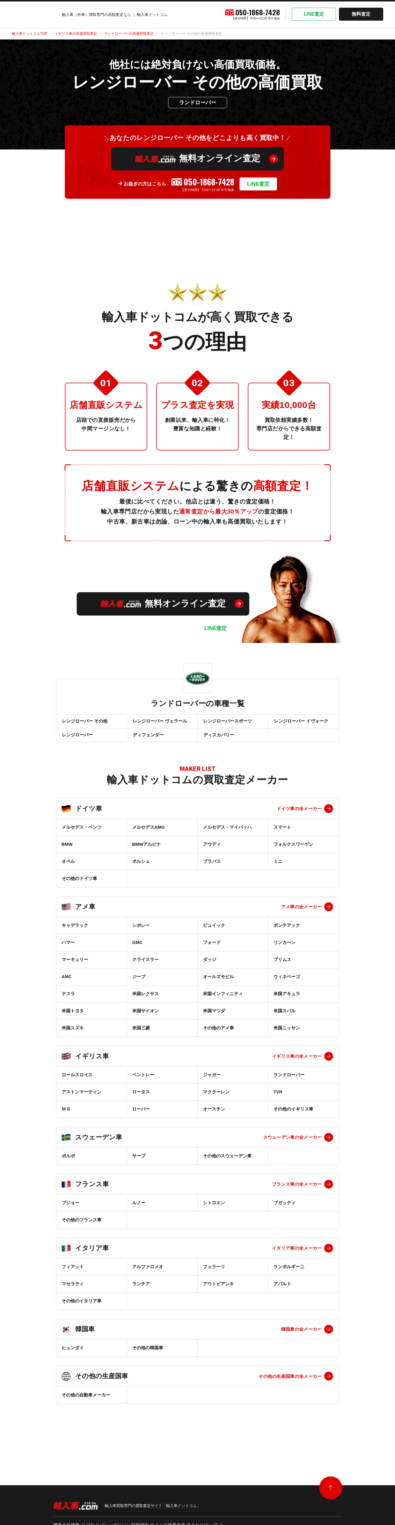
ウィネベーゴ (286, 983)
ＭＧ (66, 1115)
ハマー (68, 949)
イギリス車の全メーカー (297, 1062)
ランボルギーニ (288, 1273)
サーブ (138, 1162)
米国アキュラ (286, 1000)
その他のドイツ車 (79, 885)
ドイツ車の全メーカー (299, 815)
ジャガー (212, 1081)
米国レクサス (145, 1000)
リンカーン (284, 949)
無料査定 (361, 14)
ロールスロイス (77, 1081)
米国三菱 (141, 1034)
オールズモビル (218, 983)
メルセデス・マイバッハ (227, 833)
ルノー (138, 1209)
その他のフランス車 (81, 1226)
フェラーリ (214, 1273)
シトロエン (214, 1209)
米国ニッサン (286, 1034)
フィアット (73, 1273)
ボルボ (68, 1162)
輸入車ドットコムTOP (29, 34)
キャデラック (75, 932)
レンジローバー (77, 739)
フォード (212, 949)
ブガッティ (284, 1209)
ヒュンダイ (73, 1354)
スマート (282, 833)
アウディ (212, 850)
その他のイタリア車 (81, 1307)
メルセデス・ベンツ (81, 833)
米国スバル (284, 1017)
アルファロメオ (147, 1273)
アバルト (282, 1290)
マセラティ (73, 1290)
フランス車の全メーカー (297, 1190)
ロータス (141, 1098)
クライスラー (145, 966)
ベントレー (143, 1081)
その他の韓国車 (147, 1354)
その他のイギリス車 (293, 1115)
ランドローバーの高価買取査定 (129, 34)
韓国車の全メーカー (301, 1335)
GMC (137, 949)
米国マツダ (214, 1017)
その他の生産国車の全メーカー (290, 1383)
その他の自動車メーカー (86, 1401)
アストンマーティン (81, 1098)
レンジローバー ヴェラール (159, 722)
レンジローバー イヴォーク (300, 722)
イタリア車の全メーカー (297, 1254)
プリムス (282, 966)
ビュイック (214, 932)
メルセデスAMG (148, 833)
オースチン (214, 1115)
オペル (68, 868)
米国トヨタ (73, 1017)
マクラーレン (216, 1098)
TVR (277, 1098)
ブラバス (212, 868)
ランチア (141, 1290)
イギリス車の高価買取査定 (76, 34)
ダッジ (209, 966)
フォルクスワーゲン (293, 850)
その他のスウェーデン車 (227, 1162)
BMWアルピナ (146, 850)
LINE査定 (314, 14)
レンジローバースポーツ (227, 722)
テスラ (68, 1000)
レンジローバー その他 (84, 722)
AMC (67, 983)
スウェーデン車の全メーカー (292, 1143)
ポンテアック (286, 932)
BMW (67, 850)
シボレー (141, 932)
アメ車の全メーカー (301, 913)
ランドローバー (288, 1081)
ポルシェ (141, 868)
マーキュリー (75, 966)
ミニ (277, 868)
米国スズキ (73, 1034)
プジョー (70, 1209)
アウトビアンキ (218, 1290)
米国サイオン (145, 1017)
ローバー (141, 1115)
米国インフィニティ (223, 1000)
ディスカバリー (218, 739)
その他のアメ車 (218, 1034)
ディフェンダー (147, 739)
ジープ (138, 983)
